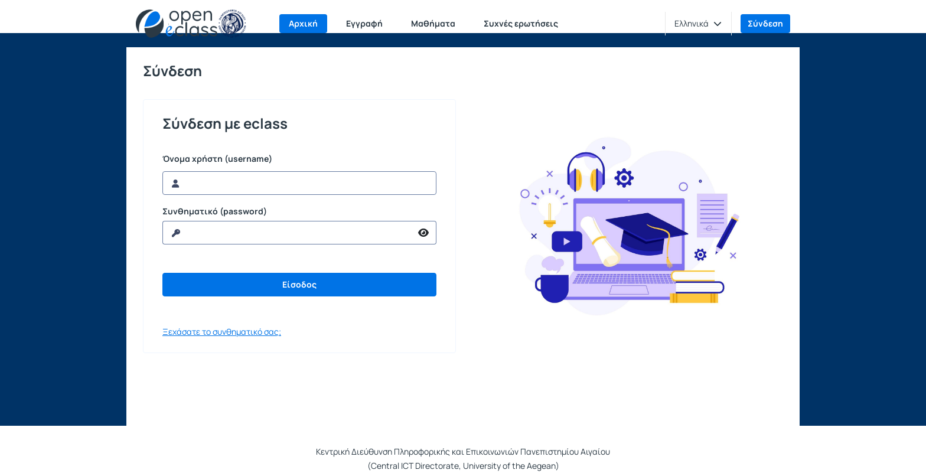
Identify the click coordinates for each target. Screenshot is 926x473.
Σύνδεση (765, 23)
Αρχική (303, 23)
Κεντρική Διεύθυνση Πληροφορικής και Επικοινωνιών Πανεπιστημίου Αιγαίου (463, 451)
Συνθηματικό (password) (214, 211)
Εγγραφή (364, 23)
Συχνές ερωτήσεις (521, 23)
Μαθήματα (433, 23)
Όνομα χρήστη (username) (217, 159)
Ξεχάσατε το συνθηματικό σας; (221, 331)
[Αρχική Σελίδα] (191, 23)
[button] (698, 24)
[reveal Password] (287, 232)
